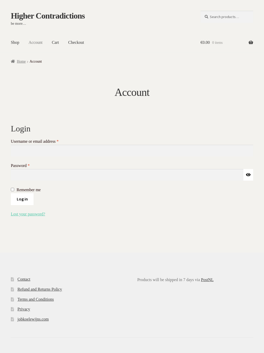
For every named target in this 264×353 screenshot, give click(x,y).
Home (21, 61)
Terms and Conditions (36, 299)
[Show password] (248, 175)
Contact (24, 279)
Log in (22, 198)
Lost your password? (28, 214)
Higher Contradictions (48, 15)
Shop (15, 42)
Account (36, 42)
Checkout (76, 42)
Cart (55, 42)
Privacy (24, 309)
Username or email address (42, 141)
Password (28, 165)
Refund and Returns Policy (40, 289)
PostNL (207, 280)
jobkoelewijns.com (33, 319)
